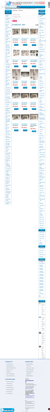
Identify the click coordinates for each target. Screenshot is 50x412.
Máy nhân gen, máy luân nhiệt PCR (8, 121)
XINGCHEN (41, 217)
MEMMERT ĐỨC (41, 180)
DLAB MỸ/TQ (41, 58)
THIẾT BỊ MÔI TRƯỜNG (8, 203)
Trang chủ (14, 10)
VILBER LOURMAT (41, 215)
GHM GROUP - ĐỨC (41, 88)
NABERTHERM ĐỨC (42, 183)
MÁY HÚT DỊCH (7, 125)
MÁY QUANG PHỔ (8, 113)
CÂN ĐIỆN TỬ (8, 64)
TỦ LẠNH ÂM (8, 168)
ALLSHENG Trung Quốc (42, 23)
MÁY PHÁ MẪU (7, 128)
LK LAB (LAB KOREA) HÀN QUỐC (41, 164)
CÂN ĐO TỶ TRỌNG (8, 16)
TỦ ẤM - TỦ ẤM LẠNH (8, 178)
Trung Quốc (42, 254)
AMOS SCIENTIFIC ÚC (41, 27)
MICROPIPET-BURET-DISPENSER (8, 109)
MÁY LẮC (7, 139)
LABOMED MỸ (42, 154)
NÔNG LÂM (41, 238)
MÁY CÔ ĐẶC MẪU (8, 117)
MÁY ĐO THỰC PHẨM (8, 137)
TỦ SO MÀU (8, 156)
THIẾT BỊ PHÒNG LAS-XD (10, 375)
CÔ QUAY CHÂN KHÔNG (7, 61)
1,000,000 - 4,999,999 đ (41, 266)
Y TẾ (40, 240)
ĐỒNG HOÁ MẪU (8, 81)
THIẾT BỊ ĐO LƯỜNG (8, 200)
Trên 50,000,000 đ (41, 293)
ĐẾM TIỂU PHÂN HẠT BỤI (8, 84)
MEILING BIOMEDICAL (41, 173)
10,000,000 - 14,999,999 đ (41, 272)
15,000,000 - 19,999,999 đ (41, 275)
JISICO (40, 131)
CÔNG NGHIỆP (40, 243)
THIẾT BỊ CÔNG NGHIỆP (7, 196)
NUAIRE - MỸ (41, 188)
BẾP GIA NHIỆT (7, 25)
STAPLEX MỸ (41, 205)
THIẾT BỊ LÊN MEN (8, 186)
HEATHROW (41, 95)
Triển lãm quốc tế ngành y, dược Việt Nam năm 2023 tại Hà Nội (43, 338)
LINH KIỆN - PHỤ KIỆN (8, 144)
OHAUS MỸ (41, 190)
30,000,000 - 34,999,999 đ (41, 284)
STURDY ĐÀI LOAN (41, 211)
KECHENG (41, 144)
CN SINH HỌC (41, 232)
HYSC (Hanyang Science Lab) (42, 113)
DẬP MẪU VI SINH (8, 78)
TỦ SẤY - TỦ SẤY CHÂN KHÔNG (8, 182)
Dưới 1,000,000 (41, 263)
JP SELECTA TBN (41, 124)
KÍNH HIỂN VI (8, 102)
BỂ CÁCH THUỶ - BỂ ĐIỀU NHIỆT (8, 46)
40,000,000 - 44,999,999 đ (41, 290)
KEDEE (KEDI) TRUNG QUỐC (42, 142)
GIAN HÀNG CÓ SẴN (8, 19)
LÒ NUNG (7, 104)
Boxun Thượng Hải (41, 45)
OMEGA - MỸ (41, 192)
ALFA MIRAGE (41, 18)
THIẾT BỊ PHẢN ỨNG (8, 189)
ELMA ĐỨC (41, 67)
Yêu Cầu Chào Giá (9, 385)
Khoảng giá (41, 261)
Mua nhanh (16, 44)
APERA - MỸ (41, 37)
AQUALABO (41, 30)
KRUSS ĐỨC (41, 135)
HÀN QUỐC (41, 250)
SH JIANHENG (41, 203)
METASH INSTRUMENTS (42, 176)
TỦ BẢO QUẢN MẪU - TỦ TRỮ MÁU (8, 165)
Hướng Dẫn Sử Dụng (9, 387)
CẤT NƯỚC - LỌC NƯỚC (8, 67)
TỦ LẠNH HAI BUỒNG (8, 171)
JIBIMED (40, 133)
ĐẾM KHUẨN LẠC (8, 94)
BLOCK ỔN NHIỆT (8, 39)
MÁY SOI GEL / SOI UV (8, 132)
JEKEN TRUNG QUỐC (42, 127)
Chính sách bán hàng (10, 381)
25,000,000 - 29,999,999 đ (41, 281)
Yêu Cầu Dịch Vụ (9, 383)
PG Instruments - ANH (42, 199)
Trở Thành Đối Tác (9, 393)
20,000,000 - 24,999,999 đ (41, 278)
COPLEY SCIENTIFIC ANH (41, 55)
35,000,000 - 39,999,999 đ (41, 287)
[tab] (42, 261)
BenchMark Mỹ (41, 52)
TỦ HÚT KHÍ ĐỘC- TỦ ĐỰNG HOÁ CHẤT (8, 160)
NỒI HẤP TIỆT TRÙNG (8, 147)
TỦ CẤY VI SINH (7, 151)
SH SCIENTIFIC (41, 208)
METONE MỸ (41, 170)
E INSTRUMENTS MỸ (42, 73)
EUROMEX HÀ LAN (41, 70)
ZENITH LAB (41, 223)
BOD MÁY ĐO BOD (8, 28)
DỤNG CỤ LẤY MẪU (8, 74)
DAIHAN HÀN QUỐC (41, 61)
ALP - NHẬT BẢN (41, 33)
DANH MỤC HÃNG (41, 16)
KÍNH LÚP (7, 100)
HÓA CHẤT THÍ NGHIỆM (8, 98)
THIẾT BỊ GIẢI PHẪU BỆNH (8, 192)
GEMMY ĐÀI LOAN (41, 91)
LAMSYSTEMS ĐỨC (42, 150)
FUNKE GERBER (40, 77)
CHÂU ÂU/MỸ (41, 248)
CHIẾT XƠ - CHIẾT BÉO (8, 50)
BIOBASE (41, 47)
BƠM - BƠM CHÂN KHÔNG (8, 35)
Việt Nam (41, 256)
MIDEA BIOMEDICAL (41, 168)
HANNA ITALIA (40, 102)
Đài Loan (41, 252)
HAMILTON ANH (41, 98)
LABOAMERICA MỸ (42, 157)
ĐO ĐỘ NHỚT (8, 91)
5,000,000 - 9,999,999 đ (41, 269)
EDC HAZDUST (41, 81)
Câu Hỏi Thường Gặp (9, 389)
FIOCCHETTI (41, 83)
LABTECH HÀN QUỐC (41, 147)
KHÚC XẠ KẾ (8, 141)
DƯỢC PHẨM (41, 234)
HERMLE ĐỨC (41, 104)
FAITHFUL (41, 85)
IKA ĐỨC (40, 121)
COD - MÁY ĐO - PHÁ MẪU (8, 53)
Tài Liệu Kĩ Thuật (9, 391)
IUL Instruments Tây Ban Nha (42, 118)
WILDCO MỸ (41, 221)
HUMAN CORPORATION (42, 110)
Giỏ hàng (49, 5)
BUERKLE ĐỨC (42, 49)
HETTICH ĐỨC (42, 93)
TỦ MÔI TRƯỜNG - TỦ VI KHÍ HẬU (8, 174)
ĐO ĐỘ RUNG (8, 87)
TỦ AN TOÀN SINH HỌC (8, 154)
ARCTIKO (41, 20)
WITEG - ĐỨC (41, 219)
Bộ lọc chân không (8, 32)
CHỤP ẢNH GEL (8, 57)
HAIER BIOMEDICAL (41, 107)
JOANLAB (41, 129)
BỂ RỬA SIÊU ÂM (8, 42)
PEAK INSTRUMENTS (42, 195)
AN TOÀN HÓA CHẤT (8, 22)
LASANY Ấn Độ (41, 161)
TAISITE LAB (41, 225)
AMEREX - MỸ (41, 35)
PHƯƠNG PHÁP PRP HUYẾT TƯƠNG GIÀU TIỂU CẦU (43, 309)
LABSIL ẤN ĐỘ (42, 152)
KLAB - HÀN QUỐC (41, 138)
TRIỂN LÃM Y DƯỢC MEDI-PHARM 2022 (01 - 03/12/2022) (43, 352)
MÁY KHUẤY (8, 134)
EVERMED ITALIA (41, 65)
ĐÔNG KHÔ (8, 89)
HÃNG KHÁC (41, 227)
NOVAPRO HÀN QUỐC (41, 186)
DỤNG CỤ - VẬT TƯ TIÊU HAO (8, 70)
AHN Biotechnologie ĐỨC (42, 40)
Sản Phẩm (20, 10)
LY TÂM (7, 106)
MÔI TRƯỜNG (41, 236)
